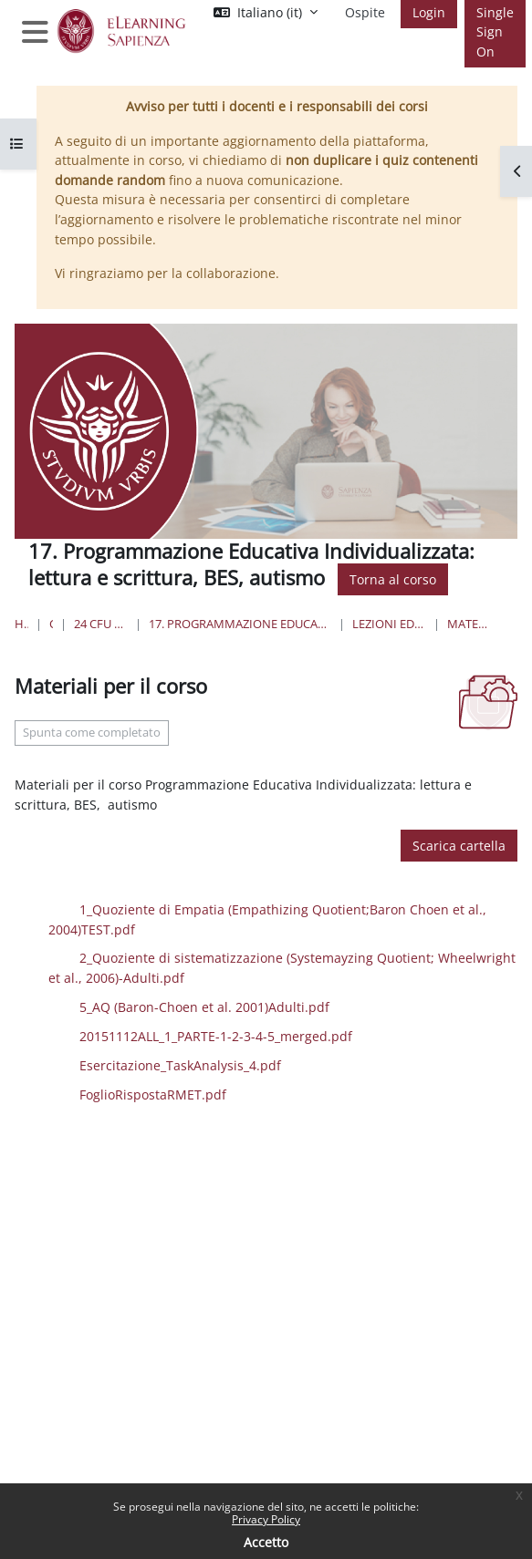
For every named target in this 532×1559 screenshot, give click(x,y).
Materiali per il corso (468, 623)
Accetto (266, 1542)
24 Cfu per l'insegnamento (101, 623)
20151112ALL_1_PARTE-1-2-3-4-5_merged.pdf (255, 1035)
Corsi (51, 623)
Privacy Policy (266, 1519)
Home (21, 623)
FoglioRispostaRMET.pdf (192, 1092)
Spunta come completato (92, 732)
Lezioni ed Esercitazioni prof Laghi (389, 623)
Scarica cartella (459, 845)
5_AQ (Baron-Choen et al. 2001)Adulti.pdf (244, 1006)
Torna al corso (392, 579)
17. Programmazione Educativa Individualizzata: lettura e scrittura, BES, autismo (240, 623)
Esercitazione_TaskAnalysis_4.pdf (219, 1064)
